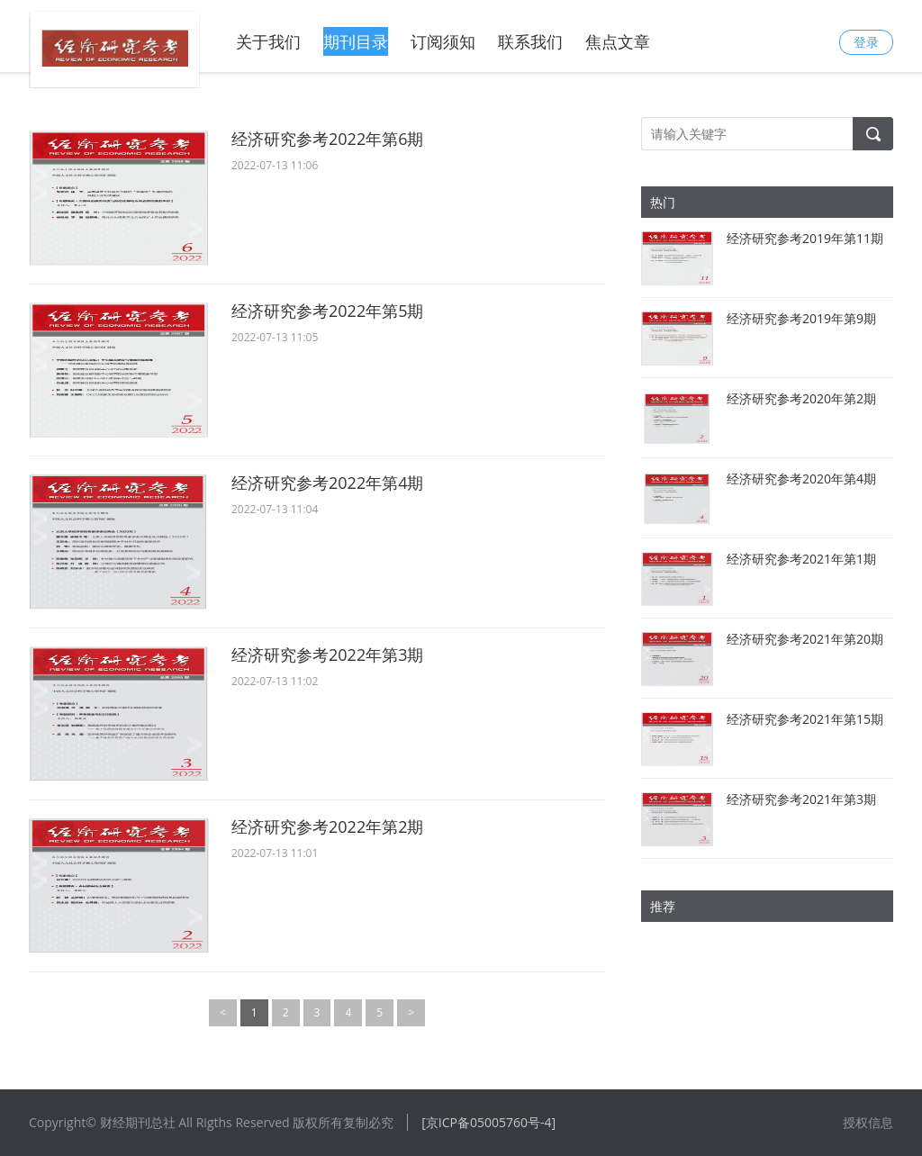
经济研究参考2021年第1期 (801, 558)
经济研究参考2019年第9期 (801, 318)
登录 (866, 41)
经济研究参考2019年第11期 (805, 238)
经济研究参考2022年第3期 (327, 654)
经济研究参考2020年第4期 (801, 478)
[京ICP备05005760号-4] (488, 1122)
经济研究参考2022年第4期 (327, 482)
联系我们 (530, 41)
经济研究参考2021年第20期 (805, 638)
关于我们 (268, 41)
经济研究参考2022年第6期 (327, 138)
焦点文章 (617, 41)
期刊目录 (355, 41)
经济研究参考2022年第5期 (327, 310)
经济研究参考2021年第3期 (801, 799)
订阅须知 (443, 41)
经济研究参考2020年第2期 (801, 398)
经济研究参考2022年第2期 (327, 826)
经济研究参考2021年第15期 (805, 718)
